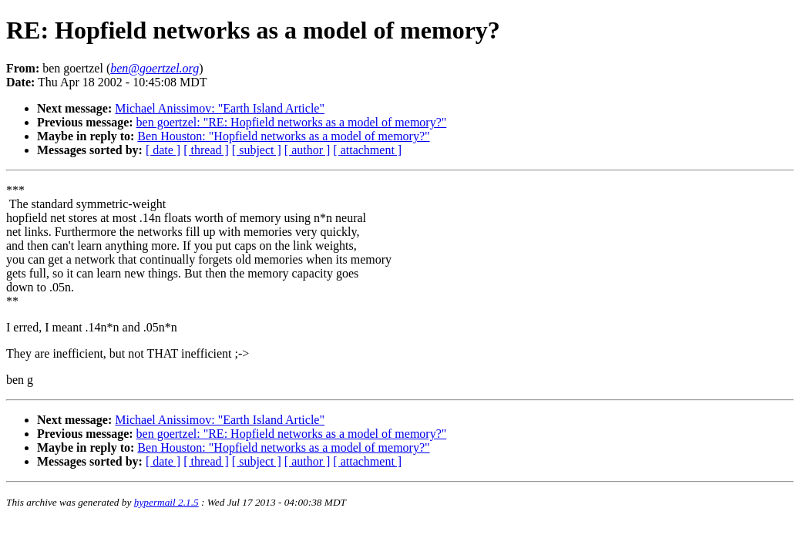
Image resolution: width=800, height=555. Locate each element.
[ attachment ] (367, 149)
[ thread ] (206, 149)
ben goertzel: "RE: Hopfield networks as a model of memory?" (291, 122)
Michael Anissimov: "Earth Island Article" (219, 108)
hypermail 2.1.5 (166, 502)
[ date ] (163, 149)
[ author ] (307, 149)
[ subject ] (256, 149)
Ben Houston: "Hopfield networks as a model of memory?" (283, 136)
